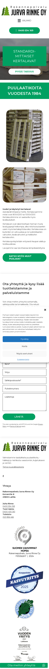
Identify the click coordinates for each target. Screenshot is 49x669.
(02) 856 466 (8, 517)
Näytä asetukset (24, 353)
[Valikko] (24, 20)
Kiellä (24, 346)
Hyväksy (25, 339)
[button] (45, 309)
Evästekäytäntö (23, 359)
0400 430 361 (9, 512)
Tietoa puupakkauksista (13, 467)
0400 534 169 (9, 506)
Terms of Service (15, 426)
